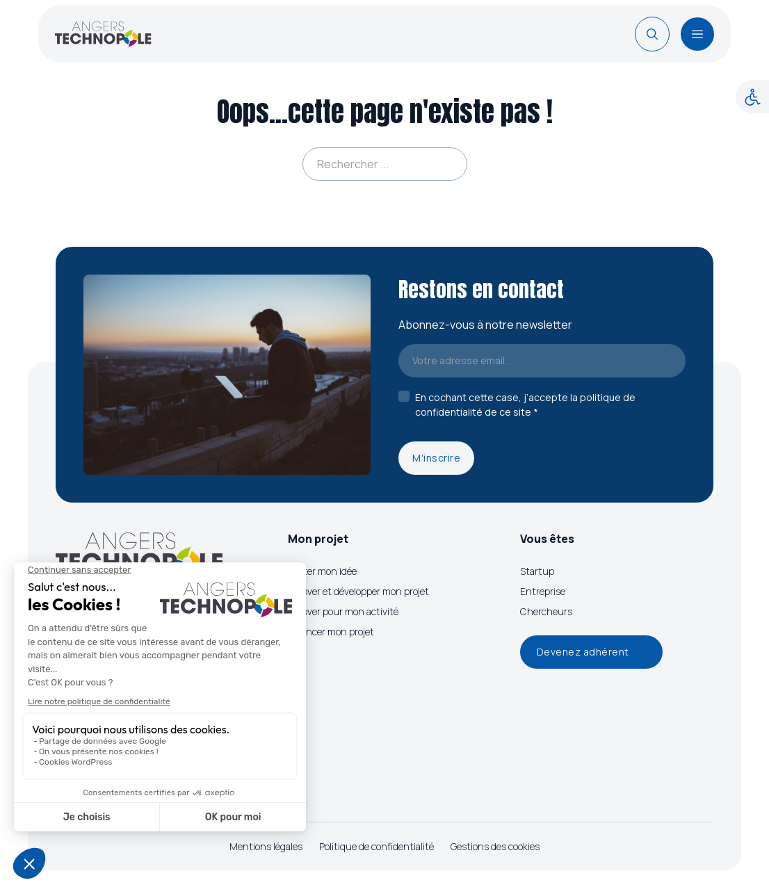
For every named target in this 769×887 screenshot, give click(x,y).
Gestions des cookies (495, 846)
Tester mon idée (322, 571)
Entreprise (542, 591)
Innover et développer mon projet (358, 591)
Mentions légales (265, 846)
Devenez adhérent (583, 651)
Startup (537, 571)
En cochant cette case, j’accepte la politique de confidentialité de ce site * (525, 404)
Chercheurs (546, 611)
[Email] (542, 360)
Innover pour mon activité (343, 611)
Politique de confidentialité (376, 846)
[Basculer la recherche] (652, 34)
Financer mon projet (331, 631)
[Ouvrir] (697, 34)
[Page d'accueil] (103, 34)
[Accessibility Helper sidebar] (752, 96)
